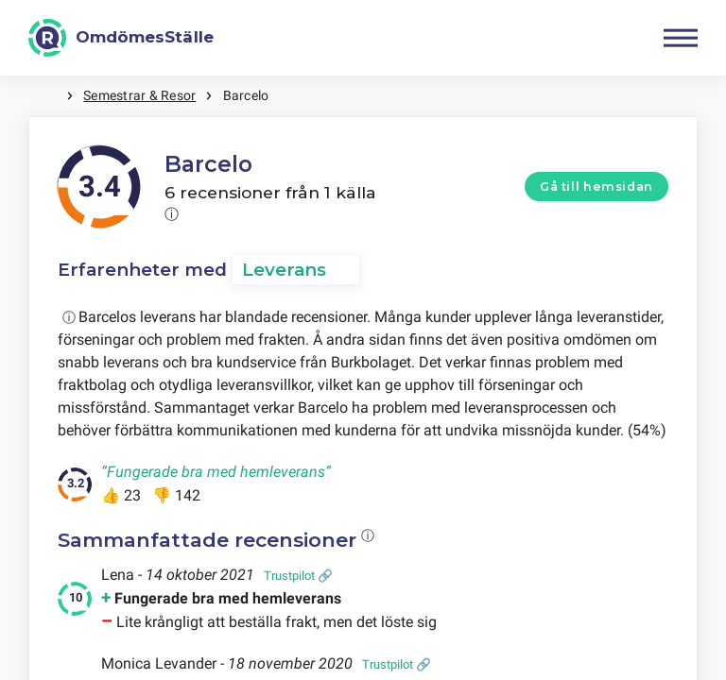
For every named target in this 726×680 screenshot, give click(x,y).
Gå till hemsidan (596, 186)
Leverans (284, 269)
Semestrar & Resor (139, 95)
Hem (47, 96)
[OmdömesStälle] (121, 38)
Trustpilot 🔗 (298, 576)
